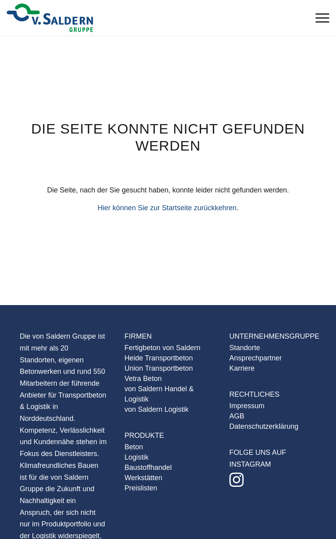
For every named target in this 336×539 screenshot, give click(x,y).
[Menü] (318, 18)
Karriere (242, 368)
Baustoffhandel (148, 467)
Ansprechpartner (255, 358)
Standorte (244, 348)
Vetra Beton (142, 379)
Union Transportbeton (158, 368)
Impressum (247, 406)
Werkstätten (143, 478)
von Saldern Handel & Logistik (158, 394)
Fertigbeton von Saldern (162, 348)
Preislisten (140, 488)
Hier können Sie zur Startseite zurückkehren (167, 208)
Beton (133, 447)
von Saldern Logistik (156, 409)
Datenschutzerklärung (263, 426)
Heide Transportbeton (158, 358)
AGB (236, 416)
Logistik (136, 457)
